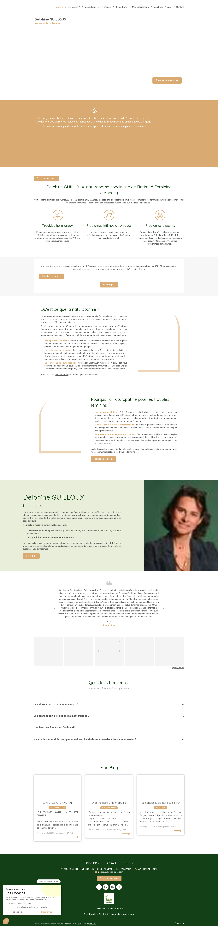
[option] (109, 608)
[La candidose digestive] (160, 786)
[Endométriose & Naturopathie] (109, 786)
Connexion (179, 923)
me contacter (62, 374)
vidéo (132, 266)
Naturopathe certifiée (44, 199)
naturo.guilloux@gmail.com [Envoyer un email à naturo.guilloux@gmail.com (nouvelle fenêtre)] (110, 871)
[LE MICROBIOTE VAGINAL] (57, 786)
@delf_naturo (178, 667)
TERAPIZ (92, 923)
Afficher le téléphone (147, 868)
